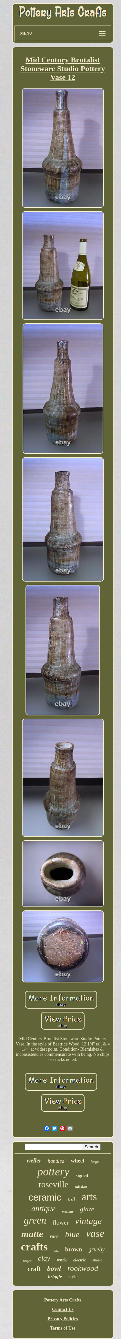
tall (71, 1199)
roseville (53, 1184)
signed (82, 1175)
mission (81, 1187)
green (35, 1220)
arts (89, 1197)
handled (56, 1161)
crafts (34, 1247)
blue (72, 1234)
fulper (27, 1261)
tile (56, 1251)
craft (34, 1268)
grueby (96, 1249)
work (62, 1260)
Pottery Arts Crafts (62, 1300)
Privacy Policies (62, 1318)
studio (97, 1260)
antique (43, 1208)
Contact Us (63, 1309)
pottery (53, 1171)
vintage (88, 1221)
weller (34, 1160)
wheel (78, 1161)
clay (44, 1258)
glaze (87, 1209)
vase (95, 1233)
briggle (55, 1276)
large (95, 1161)
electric (79, 1260)
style (72, 1276)
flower (61, 1222)
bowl (54, 1268)
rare (54, 1236)
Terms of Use (62, 1328)
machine (68, 1211)
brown (73, 1249)
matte (32, 1233)
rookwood (82, 1268)
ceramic (45, 1197)
